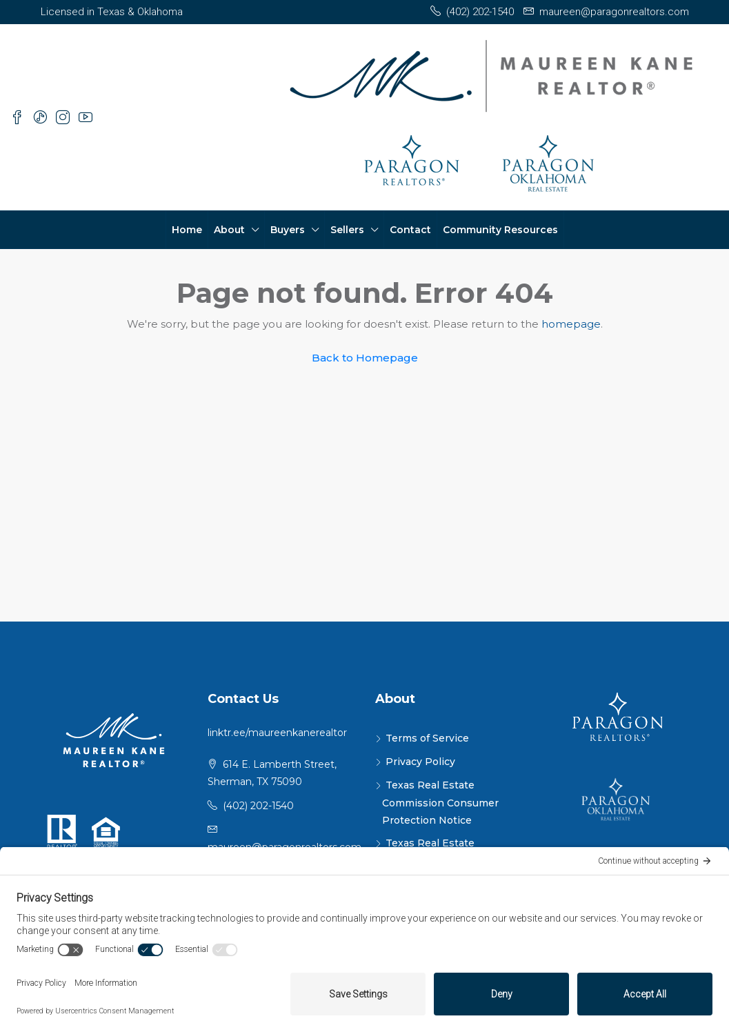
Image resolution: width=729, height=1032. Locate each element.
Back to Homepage (365, 357)
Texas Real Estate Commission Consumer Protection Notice (440, 802)
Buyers (287, 230)
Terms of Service (427, 738)
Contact (410, 230)
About (229, 230)
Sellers (347, 230)
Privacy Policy (420, 761)
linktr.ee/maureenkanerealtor (277, 732)
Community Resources (500, 230)
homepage (571, 323)
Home (187, 230)
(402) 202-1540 (258, 806)
